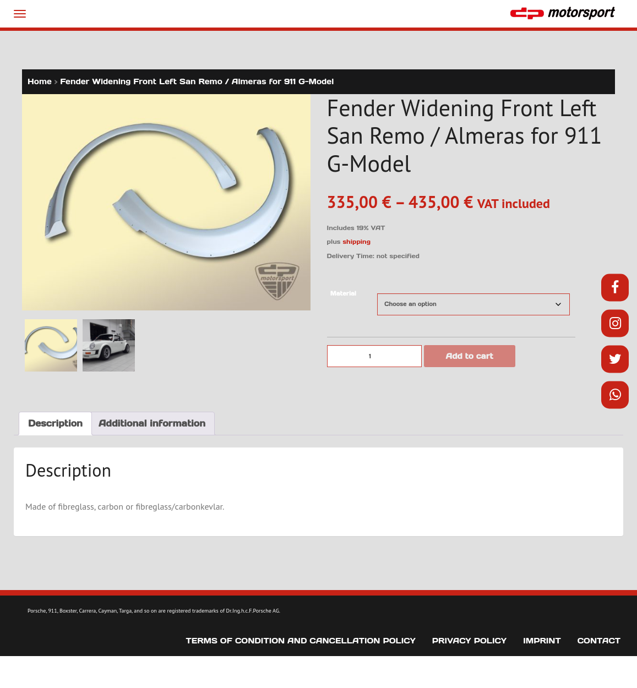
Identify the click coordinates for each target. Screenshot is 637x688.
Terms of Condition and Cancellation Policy (301, 641)
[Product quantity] (374, 356)
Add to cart (469, 356)
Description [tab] (55, 423)
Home (40, 81)
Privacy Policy (469, 641)
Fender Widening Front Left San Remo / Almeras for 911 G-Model (197, 81)
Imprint (542, 641)
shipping (356, 241)
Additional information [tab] (152, 423)
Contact (599, 641)
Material (343, 293)
